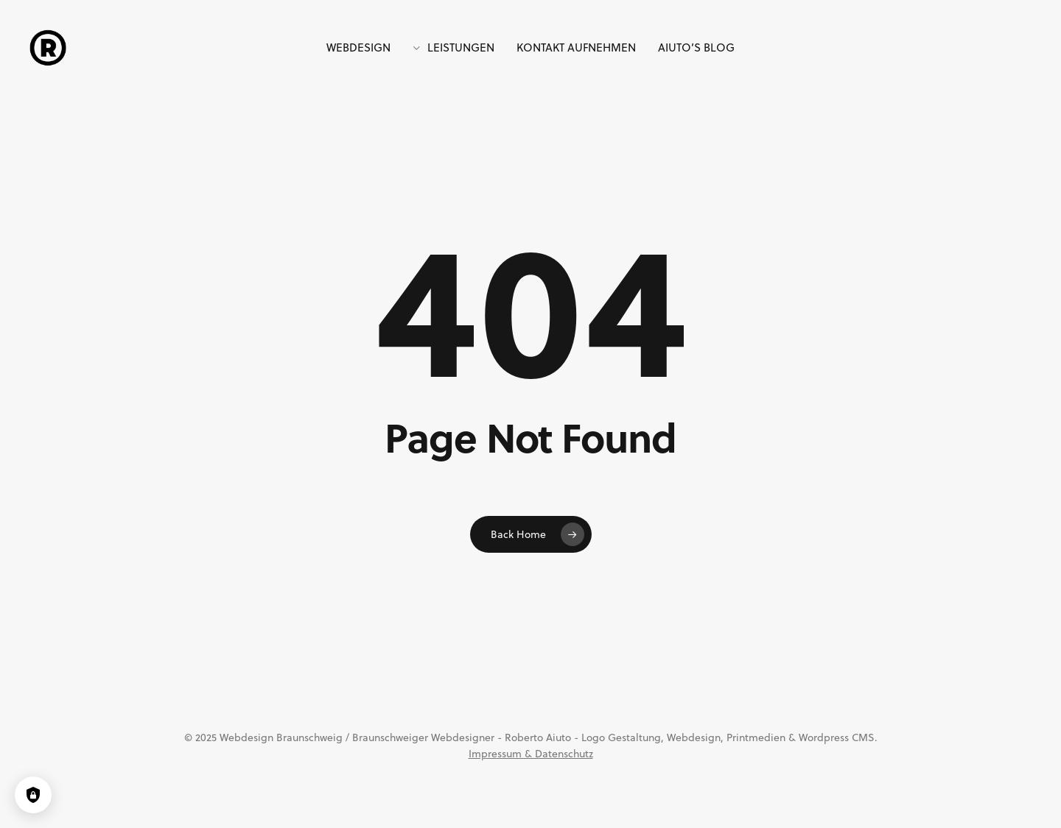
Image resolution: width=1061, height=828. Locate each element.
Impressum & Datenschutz (531, 753)
